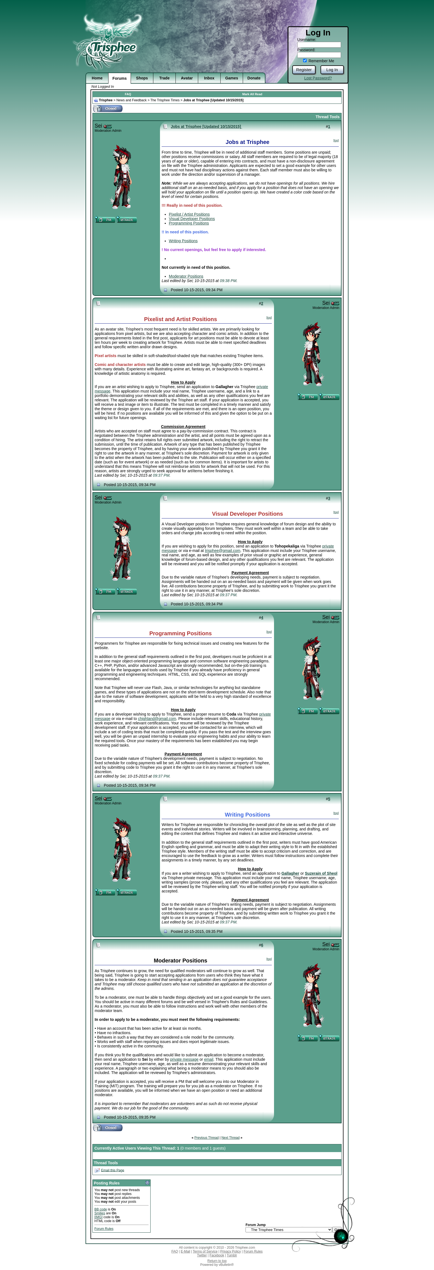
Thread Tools (328, 117)
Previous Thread (206, 1138)
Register (304, 69)
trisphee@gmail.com (222, 550)
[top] (336, 140)
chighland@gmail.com (157, 718)
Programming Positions (189, 223)
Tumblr (232, 1255)
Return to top (216, 1261)
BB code (100, 1209)
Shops (142, 78)
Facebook (217, 1255)
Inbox (209, 78)
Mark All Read (252, 94)
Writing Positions (183, 241)
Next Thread (230, 1138)
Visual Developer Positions (192, 218)
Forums (119, 78)
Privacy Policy (230, 1251)
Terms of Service (205, 1251)
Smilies (99, 1213)
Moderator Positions (186, 276)
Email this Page (112, 1170)
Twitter (202, 1255)
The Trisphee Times (164, 100)
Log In (332, 69)
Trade (164, 78)
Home (97, 78)
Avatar (187, 78)
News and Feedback (131, 100)
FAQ (128, 94)
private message (184, 1059)
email (208, 1059)
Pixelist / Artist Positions (189, 214)
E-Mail (185, 1251)
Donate (253, 78)
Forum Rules (103, 1229)
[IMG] (98, 1217)
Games (231, 78)
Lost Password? (318, 78)
